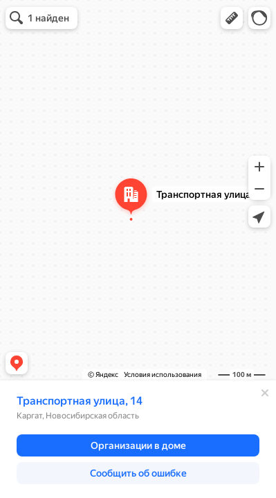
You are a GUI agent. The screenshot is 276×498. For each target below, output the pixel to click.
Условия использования (162, 374)
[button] (232, 18)
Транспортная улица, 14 (79, 400)
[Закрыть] (264, 392)
